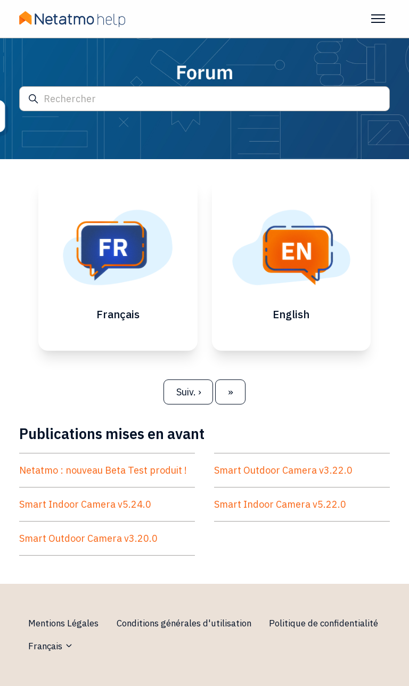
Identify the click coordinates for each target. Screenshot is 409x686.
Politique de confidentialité (323, 623)
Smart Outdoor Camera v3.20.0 (88, 538)
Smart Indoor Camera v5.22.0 (280, 504)
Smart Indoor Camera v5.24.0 (85, 504)
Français (50, 646)
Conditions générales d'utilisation (184, 623)
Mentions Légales (63, 623)
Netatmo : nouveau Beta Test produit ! (103, 470)
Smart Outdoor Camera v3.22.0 (283, 470)
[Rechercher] (204, 98)
